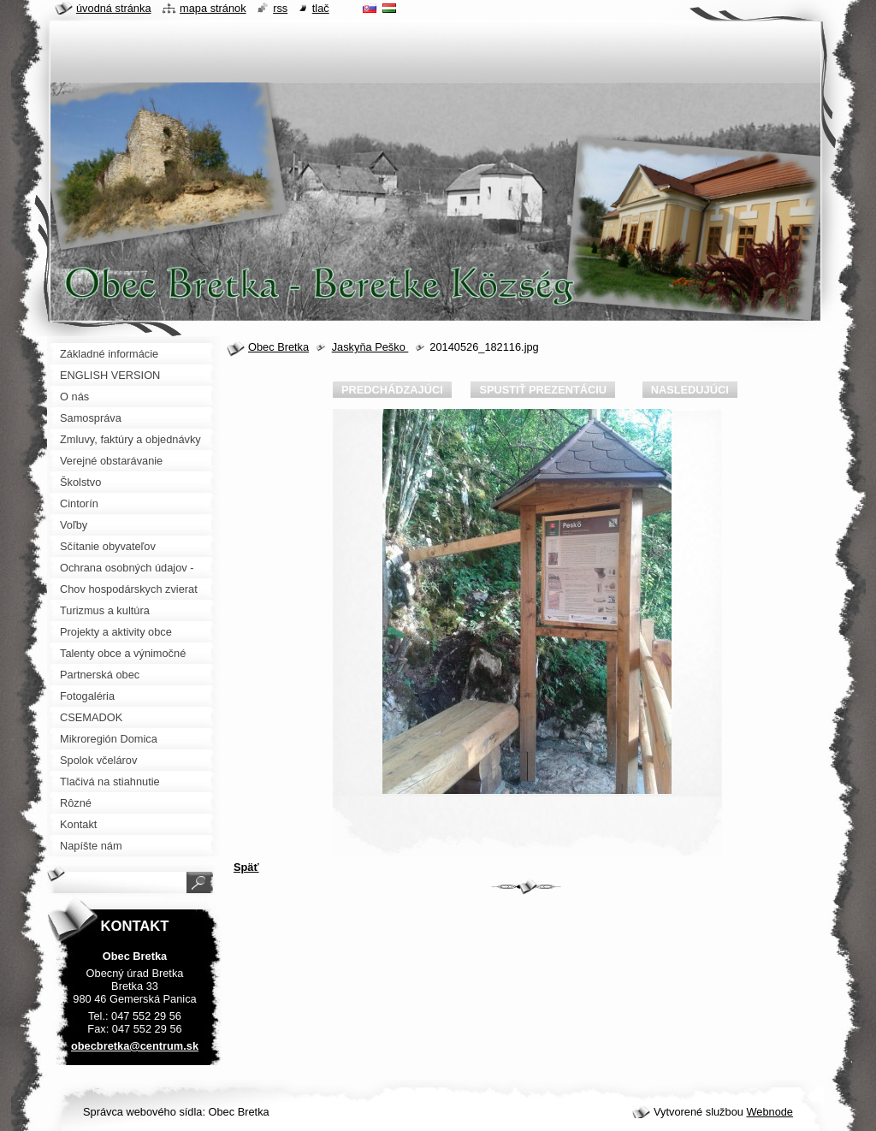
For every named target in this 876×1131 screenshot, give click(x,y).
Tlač (320, 8)
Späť (246, 867)
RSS (280, 8)
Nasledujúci (690, 389)
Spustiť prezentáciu (543, 389)
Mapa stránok (213, 8)
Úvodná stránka (113, 8)
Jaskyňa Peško (370, 346)
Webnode (769, 1111)
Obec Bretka (278, 346)
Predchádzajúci (392, 389)
